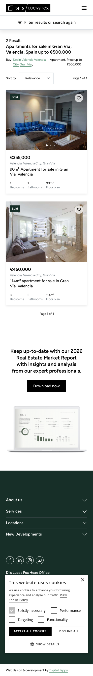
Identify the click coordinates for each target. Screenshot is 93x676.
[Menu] (84, 8)
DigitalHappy (58, 670)
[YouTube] (40, 560)
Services (14, 511)
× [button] (82, 580)
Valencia (27, 59)
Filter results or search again (46, 22)
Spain (17, 59)
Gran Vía (25, 64)
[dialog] (46, 614)
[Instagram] (30, 560)
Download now (46, 386)
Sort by (11, 78)
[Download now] (46, 429)
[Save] (79, 98)
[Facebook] (10, 560)
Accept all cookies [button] (30, 631)
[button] (46, 644)
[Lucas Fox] (28, 8)
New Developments (24, 534)
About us (14, 499)
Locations (15, 522)
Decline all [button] (69, 631)
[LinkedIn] (20, 560)
